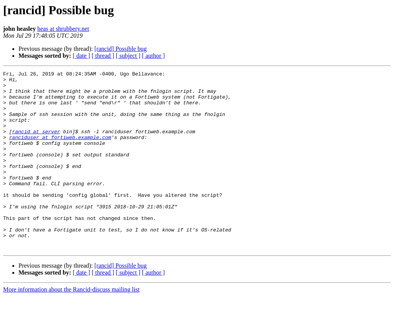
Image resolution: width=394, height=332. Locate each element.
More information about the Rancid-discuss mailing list (71, 325)
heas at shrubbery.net (63, 28)
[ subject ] (128, 55)
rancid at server (36, 144)
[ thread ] (103, 55)
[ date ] (81, 55)
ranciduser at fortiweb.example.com (60, 151)
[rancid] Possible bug (120, 48)
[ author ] (153, 55)
